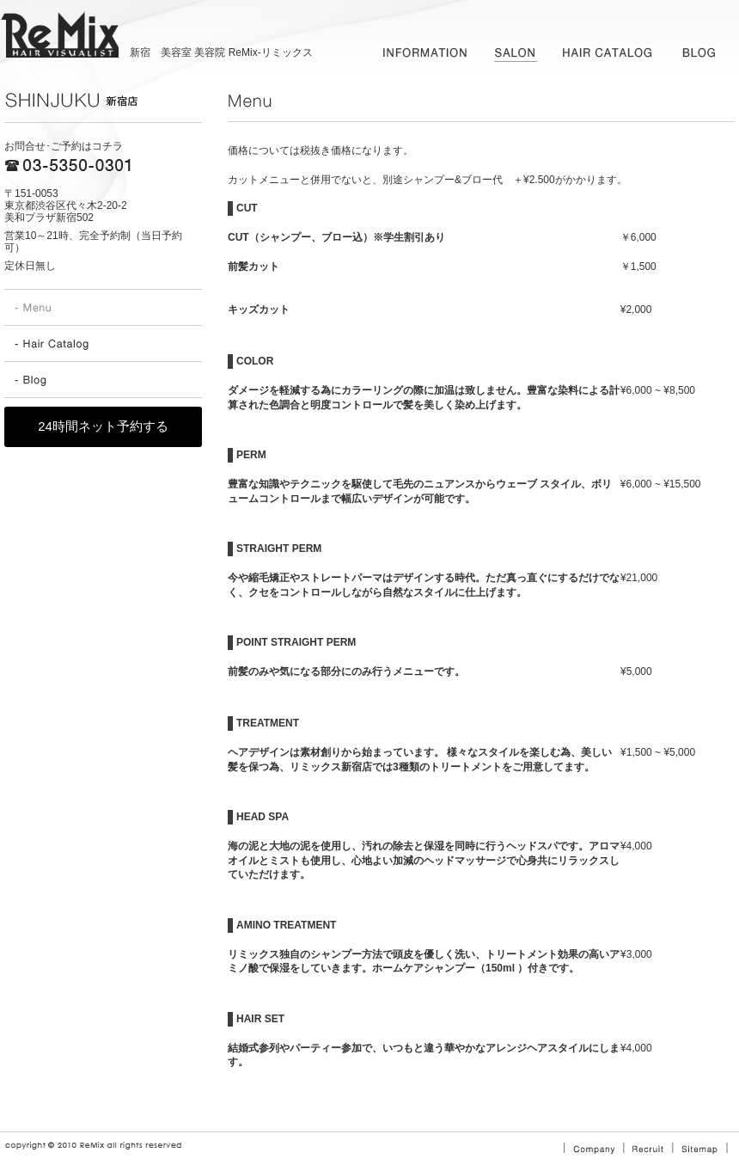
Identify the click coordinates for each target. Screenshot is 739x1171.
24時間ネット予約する (103, 426)
